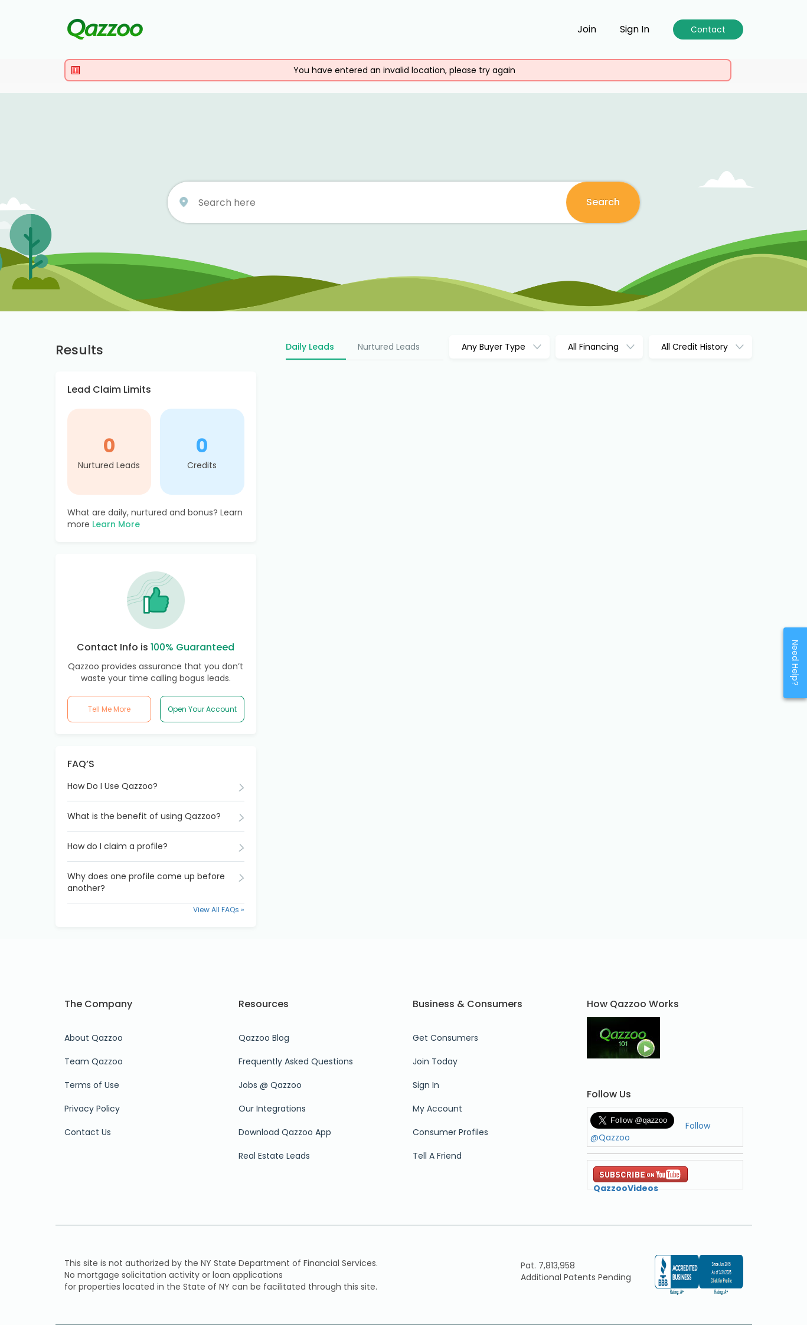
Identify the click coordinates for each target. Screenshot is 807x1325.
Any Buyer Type (493, 347)
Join (586, 29)
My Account (437, 1108)
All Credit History (694, 347)
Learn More (116, 524)
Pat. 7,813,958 (548, 1265)
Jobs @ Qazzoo (270, 1085)
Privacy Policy (92, 1108)
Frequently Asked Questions (295, 1061)
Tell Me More (109, 709)
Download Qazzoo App (284, 1132)
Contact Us (87, 1132)
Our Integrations (272, 1108)
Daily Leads (310, 347)
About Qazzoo (93, 1038)
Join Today (435, 1061)
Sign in (634, 29)
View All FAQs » (218, 910)
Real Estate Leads (274, 1156)
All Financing (593, 347)
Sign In (426, 1085)
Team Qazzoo (93, 1061)
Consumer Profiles (450, 1132)
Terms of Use (91, 1085)
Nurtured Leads (109, 465)
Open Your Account (202, 709)
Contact (708, 29)
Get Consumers (445, 1038)
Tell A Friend (437, 1156)
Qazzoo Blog (263, 1038)
